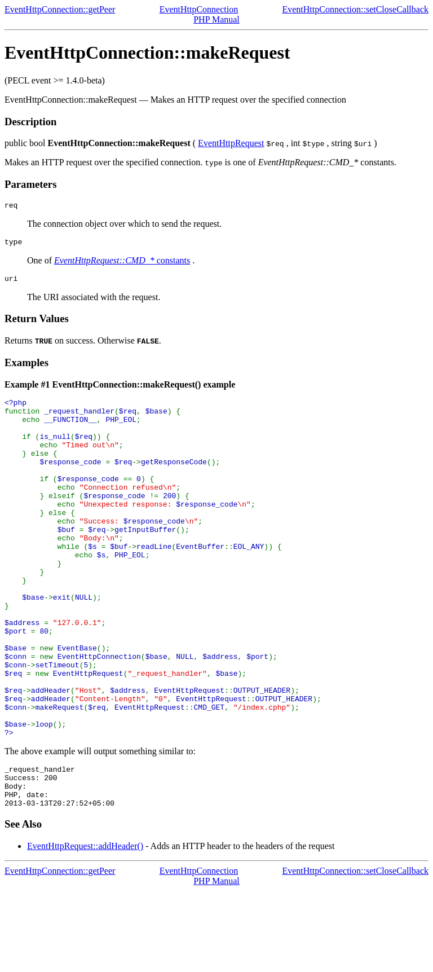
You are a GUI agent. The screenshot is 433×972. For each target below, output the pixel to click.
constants (122, 264)
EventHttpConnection (199, 9)
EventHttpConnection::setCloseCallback (355, 9)
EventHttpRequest (231, 143)
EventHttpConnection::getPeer (60, 9)
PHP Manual (216, 19)
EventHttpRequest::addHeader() (85, 927)
